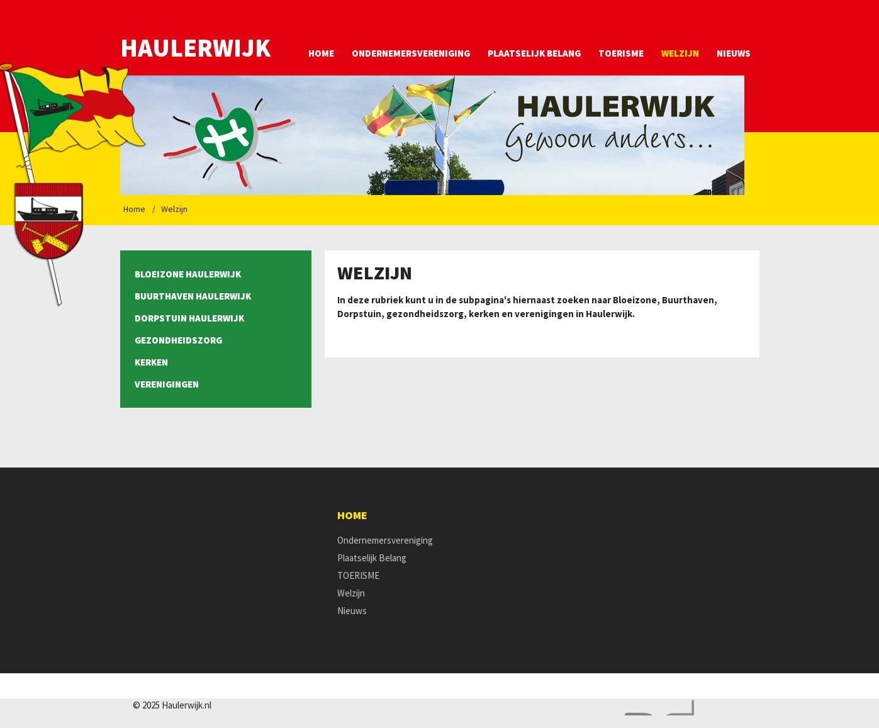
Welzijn (680, 53)
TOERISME (621, 53)
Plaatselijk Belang (534, 53)
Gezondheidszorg (178, 340)
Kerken (151, 362)
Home (321, 53)
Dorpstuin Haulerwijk (189, 318)
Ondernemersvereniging (411, 53)
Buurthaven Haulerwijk (193, 296)
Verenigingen (167, 384)
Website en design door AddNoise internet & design (656, 707)
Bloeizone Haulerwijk (188, 274)
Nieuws (734, 53)
